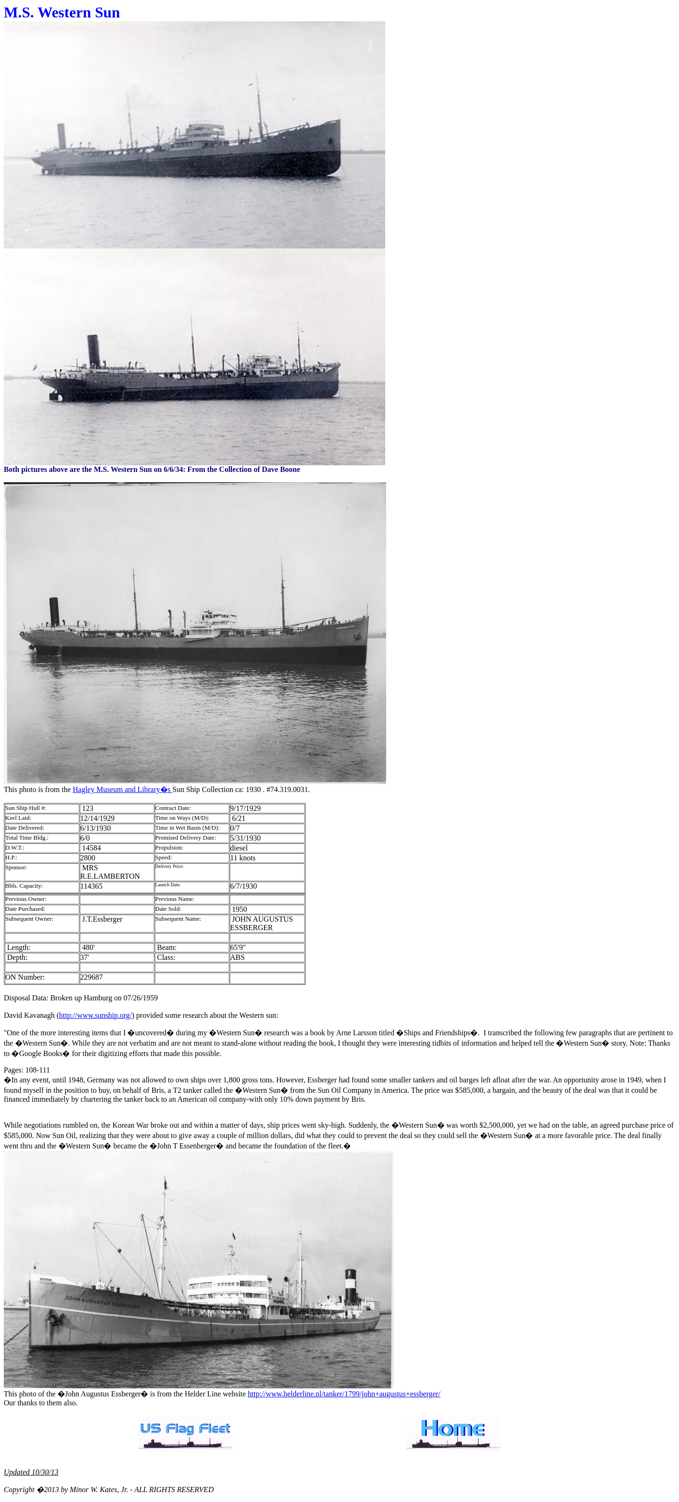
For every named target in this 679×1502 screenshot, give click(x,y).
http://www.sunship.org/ (95, 1015)
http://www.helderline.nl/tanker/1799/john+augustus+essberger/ (344, 1394)
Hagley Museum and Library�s (123, 789)
